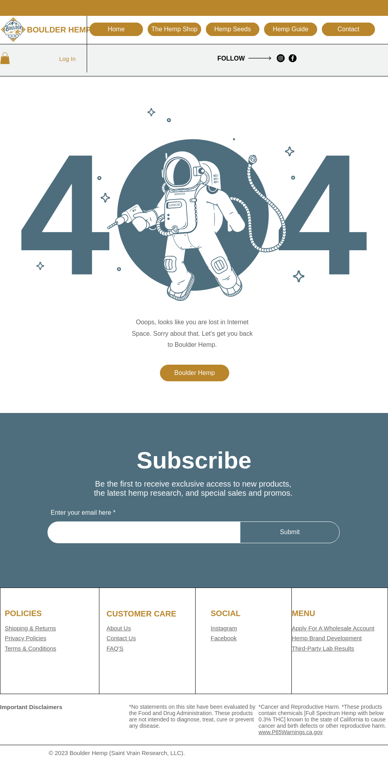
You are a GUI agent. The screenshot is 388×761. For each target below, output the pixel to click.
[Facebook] (293, 58)
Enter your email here (81, 513)
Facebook (224, 638)
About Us (119, 628)
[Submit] (290, 532)
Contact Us (121, 638)
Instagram (224, 628)
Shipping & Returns (30, 628)
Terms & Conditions (30, 648)
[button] (290, 29)
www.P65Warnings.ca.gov (291, 732)
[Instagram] (281, 58)
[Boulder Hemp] (194, 373)
